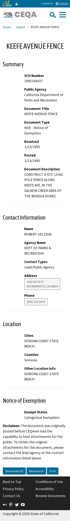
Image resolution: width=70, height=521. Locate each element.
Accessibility (44, 489)
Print (52, 471)
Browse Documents (50, 495)
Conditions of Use (49, 481)
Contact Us (47, 3)
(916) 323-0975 (36, 302)
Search (20, 27)
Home (7, 27)
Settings (61, 3)
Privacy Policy (13, 489)
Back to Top (12, 481)
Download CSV (14, 471)
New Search (36, 471)
